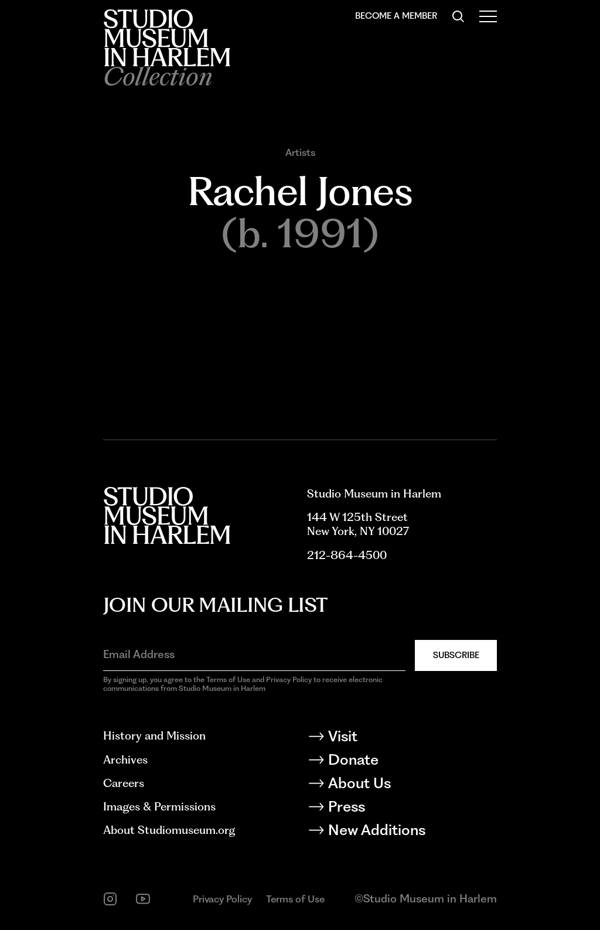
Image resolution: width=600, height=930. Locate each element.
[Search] (458, 16)
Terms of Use (295, 899)
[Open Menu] (488, 16)
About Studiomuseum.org (169, 830)
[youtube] (143, 899)
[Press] (402, 808)
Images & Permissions (159, 806)
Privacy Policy (222, 899)
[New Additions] (402, 832)
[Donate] (402, 761)
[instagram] (110, 899)
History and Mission (154, 735)
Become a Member (396, 16)
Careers (123, 783)
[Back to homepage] (166, 37)
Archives (125, 760)
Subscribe (456, 655)
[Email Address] (254, 655)
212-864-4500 (347, 555)
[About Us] (402, 785)
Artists (300, 152)
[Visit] (402, 738)
